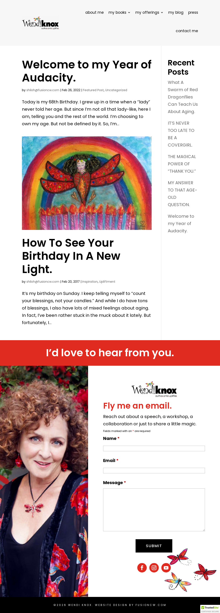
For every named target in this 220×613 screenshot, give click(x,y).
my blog (175, 12)
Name (111, 438)
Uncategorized (116, 90)
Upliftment (107, 281)
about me (94, 12)
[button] (210, 609)
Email (111, 460)
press (193, 12)
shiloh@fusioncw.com (42, 90)
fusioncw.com (151, 605)
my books (117, 12)
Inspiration (90, 281)
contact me (187, 30)
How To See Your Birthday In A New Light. (71, 256)
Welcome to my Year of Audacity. (86, 71)
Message (114, 483)
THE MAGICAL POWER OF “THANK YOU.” (182, 164)
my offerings (147, 12)
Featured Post (93, 90)
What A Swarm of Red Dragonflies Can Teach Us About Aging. (183, 97)
